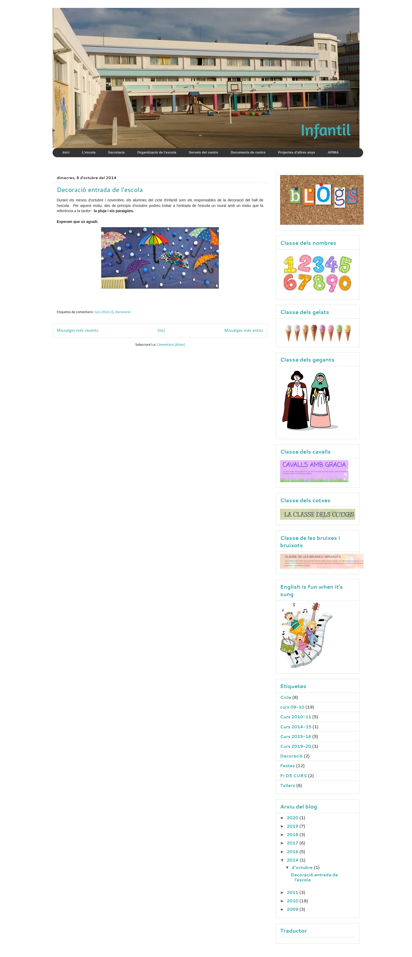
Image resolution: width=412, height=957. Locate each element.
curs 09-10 (292, 707)
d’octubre (303, 867)
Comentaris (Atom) (171, 345)
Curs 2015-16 (295, 736)
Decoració (122, 312)
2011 (293, 892)
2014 (293, 860)
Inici (161, 330)
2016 (293, 851)
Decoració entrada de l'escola (100, 189)
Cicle (285, 697)
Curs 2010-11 (295, 717)
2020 (293, 818)
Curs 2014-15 (104, 312)
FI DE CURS (293, 775)
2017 (293, 843)
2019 (293, 826)
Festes (287, 765)
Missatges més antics (243, 330)
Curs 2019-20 (295, 746)
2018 (293, 834)
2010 (293, 901)
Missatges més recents (77, 330)
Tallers (287, 785)
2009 (293, 909)
